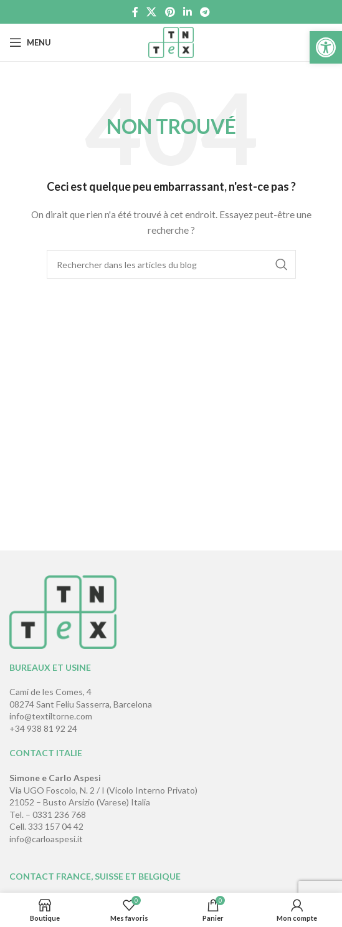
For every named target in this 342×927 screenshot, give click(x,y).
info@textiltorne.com (50, 716)
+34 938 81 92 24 (43, 728)
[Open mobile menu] (30, 42)
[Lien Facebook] (135, 11)
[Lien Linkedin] (187, 11)
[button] (326, 47)
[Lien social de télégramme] (205, 11)
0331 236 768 (59, 814)
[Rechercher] (171, 264)
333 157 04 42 (55, 826)
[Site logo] (171, 41)
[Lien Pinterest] (170, 11)
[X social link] (152, 11)
